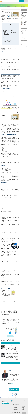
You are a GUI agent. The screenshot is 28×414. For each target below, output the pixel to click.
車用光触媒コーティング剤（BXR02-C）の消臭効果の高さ (10, 32)
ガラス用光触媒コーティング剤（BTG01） (16, 403)
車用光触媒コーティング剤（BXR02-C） (16, 404)
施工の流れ (5, 39)
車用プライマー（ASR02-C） (15, 407)
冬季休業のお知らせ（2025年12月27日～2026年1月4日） (24, 37)
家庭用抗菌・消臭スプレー (23, 44)
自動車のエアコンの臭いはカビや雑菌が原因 (10, 345)
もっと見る (25, 38)
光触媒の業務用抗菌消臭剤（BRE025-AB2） (16, 409)
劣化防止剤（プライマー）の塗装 (7, 40)
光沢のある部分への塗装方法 (7, 41)
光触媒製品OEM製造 (23, 406)
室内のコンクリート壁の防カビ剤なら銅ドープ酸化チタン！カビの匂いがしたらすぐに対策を (24, 19)
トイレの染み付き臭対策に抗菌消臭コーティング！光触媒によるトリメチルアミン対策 (24, 16)
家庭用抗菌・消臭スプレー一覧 (24, 400)
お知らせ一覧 (23, 408)
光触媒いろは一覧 (10, 383)
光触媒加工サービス (23, 407)
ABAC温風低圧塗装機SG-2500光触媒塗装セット (16, 412)
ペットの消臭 (23, 403)
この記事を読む (17, 351)
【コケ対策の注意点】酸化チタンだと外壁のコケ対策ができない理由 (24, 22)
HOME (12, 400)
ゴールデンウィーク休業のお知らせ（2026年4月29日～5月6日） (24, 30)
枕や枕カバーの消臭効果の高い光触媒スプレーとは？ (24, 24)
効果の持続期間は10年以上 (6, 34)
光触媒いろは (23, 409)
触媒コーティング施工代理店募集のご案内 (7, 340)
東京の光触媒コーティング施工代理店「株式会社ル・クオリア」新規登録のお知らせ (24, 34)
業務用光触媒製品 (13, 401)
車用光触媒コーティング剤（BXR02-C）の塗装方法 (8, 37)
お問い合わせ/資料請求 (14, 389)
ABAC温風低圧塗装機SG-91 (6, 248)
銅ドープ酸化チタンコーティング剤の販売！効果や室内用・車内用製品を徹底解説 (24, 13)
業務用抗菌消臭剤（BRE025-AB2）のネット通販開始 (24, 32)
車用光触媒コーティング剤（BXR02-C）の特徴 (8, 30)
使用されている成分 (6, 33)
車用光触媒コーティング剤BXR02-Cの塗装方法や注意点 (12, 353)
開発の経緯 (5, 31)
